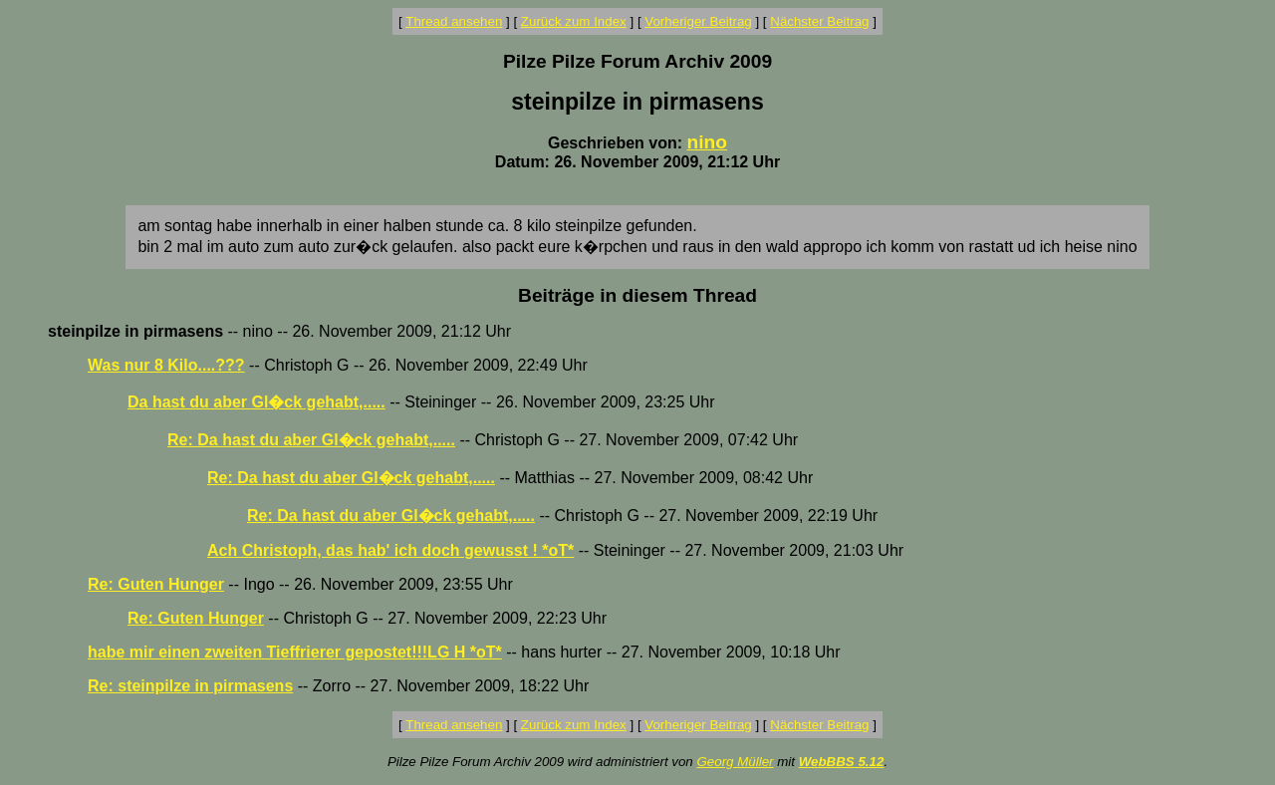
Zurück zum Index (574, 21)
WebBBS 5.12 (842, 761)
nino (707, 141)
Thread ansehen (453, 21)
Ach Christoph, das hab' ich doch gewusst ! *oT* (390, 550)
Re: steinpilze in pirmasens (190, 685)
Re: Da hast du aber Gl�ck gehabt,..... (311, 439)
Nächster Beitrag (819, 21)
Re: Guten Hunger (156, 584)
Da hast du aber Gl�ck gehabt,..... (256, 401)
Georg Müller (734, 761)
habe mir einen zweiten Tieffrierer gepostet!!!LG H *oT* (295, 652)
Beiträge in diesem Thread (637, 295)
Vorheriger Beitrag (697, 21)
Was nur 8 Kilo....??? (166, 365)
